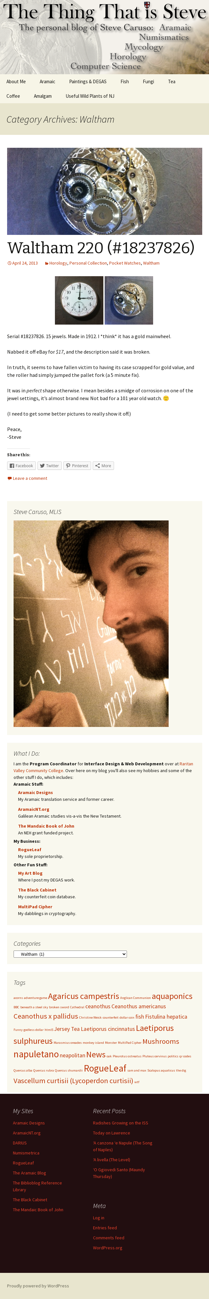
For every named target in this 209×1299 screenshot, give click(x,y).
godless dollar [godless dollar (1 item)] (34, 1030)
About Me (16, 81)
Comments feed (108, 1238)
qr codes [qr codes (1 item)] (185, 1056)
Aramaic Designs (35, 792)
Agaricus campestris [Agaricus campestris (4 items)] (83, 996)
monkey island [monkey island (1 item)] (93, 1043)
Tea (171, 81)
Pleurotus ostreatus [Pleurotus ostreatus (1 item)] (127, 1056)
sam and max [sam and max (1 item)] (136, 1070)
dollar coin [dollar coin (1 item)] (127, 1017)
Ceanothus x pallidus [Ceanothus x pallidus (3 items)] (46, 1016)
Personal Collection (88, 263)
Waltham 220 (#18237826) (101, 248)
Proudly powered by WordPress (38, 1286)
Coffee (13, 96)
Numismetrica (26, 1153)
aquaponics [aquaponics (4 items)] (172, 996)
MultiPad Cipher (35, 907)
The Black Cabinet (37, 890)
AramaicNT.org (33, 809)
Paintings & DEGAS (88, 81)
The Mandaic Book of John (46, 826)
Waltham (151, 263)
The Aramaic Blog (29, 1173)
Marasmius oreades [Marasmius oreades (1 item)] (68, 1043)
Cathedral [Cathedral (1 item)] (77, 1007)
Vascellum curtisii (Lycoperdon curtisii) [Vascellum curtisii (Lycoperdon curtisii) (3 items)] (73, 1080)
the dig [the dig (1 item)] (181, 1070)
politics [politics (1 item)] (173, 1056)
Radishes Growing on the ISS (120, 1123)
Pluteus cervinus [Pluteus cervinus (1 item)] (154, 1056)
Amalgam (43, 96)
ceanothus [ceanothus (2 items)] (97, 1006)
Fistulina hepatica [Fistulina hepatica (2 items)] (166, 1016)
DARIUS (20, 1143)
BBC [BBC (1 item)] (16, 1007)
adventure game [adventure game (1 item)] (35, 998)
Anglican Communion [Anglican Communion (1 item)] (135, 998)
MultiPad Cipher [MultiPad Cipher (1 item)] (129, 1043)
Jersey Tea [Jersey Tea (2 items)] (67, 1028)
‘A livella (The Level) (111, 1160)
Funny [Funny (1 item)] (18, 1030)
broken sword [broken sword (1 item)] (59, 1007)
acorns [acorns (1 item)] (18, 998)
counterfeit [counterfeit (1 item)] (111, 1017)
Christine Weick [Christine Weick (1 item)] (90, 1017)
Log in (98, 1218)
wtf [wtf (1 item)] (136, 1082)
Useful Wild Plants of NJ (90, 96)
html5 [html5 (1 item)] (49, 1030)
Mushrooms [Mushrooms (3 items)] (160, 1041)
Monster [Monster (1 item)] (111, 1043)
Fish (124, 81)
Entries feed (105, 1228)
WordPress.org (107, 1248)
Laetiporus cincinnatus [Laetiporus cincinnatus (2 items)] (108, 1028)
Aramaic (47, 81)
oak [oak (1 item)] (109, 1056)
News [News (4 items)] (96, 1054)
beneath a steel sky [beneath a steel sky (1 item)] (34, 1007)
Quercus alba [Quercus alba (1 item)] (23, 1070)
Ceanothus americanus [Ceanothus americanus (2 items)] (138, 1006)
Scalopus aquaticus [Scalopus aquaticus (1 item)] (161, 1070)
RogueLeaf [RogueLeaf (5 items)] (105, 1068)
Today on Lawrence (111, 1133)
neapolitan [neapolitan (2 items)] (72, 1055)
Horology (58, 263)
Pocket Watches (125, 263)
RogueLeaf (29, 849)
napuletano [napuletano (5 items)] (36, 1054)
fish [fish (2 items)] (139, 1016)
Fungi (148, 81)
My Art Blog (30, 873)
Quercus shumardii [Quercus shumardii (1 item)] (69, 1070)
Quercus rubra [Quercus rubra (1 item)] (43, 1070)
